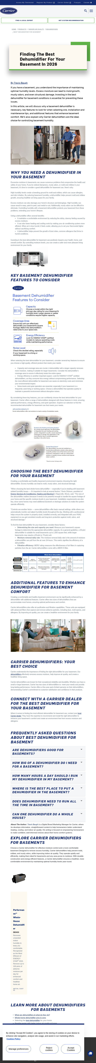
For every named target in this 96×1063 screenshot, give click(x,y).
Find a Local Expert (24, 20)
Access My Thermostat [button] (25, 2)
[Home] (8, 11)
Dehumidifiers (52, 29)
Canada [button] (88, 3)
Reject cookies (49, 1049)
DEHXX (16, 932)
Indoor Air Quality (36, 29)
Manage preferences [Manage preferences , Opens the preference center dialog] (18, 1049)
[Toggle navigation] (85, 11)
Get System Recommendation (71, 20)
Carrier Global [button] (64, 3)
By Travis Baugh (19, 82)
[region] (43, 1042)
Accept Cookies (71, 1049)
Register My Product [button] (46, 3)
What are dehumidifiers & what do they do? (32, 1015)
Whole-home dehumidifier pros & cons (30, 1018)
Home (14, 29)
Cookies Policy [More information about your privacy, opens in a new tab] (13, 1039)
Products (22, 29)
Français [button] (77, 2)
